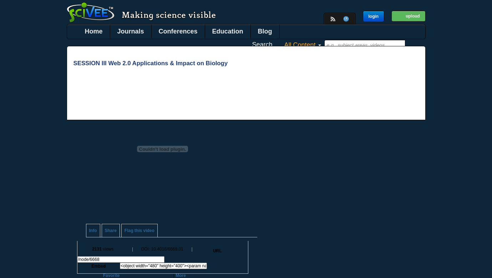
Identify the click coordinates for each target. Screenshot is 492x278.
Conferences (178, 31)
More (181, 275)
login (374, 16)
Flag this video (139, 230)
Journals (130, 31)
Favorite (111, 275)
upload (413, 16)
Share (111, 230)
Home (94, 31)
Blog (265, 31)
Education (227, 31)
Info (93, 230)
